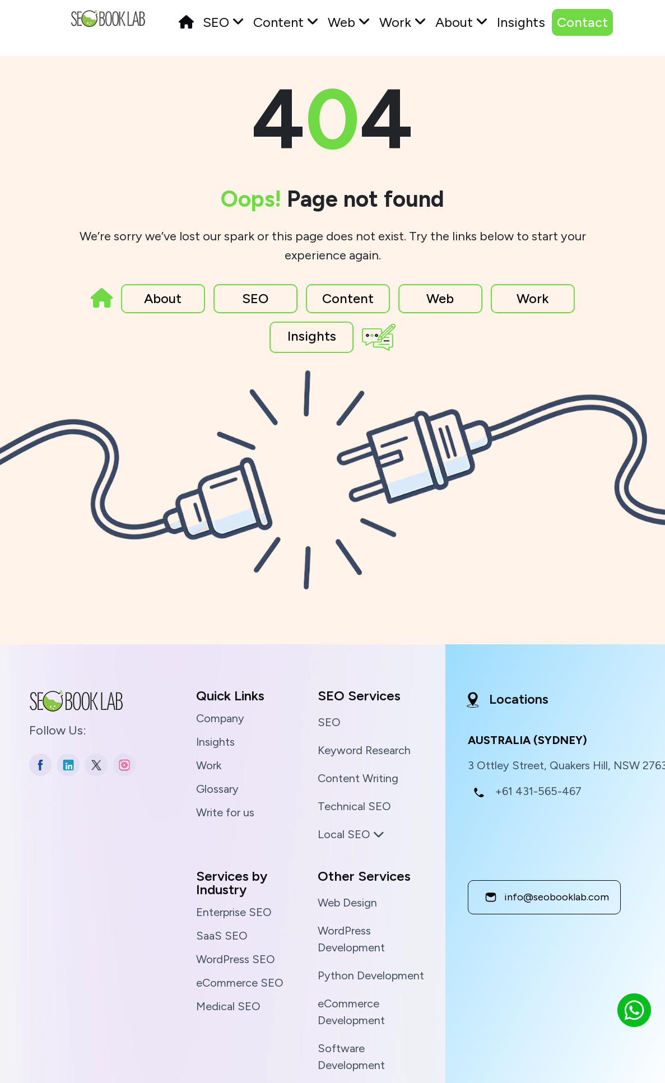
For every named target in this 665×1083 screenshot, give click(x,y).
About (461, 22)
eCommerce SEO (239, 982)
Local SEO (351, 834)
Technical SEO (354, 806)
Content (286, 22)
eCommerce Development (351, 1012)
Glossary (217, 788)
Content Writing (358, 778)
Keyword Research (364, 750)
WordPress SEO (235, 959)
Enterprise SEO (234, 912)
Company (220, 718)
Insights (521, 22)
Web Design (347, 902)
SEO (223, 22)
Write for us (225, 812)
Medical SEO (228, 1006)
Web (349, 22)
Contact (582, 22)
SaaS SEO (222, 935)
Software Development (351, 1057)
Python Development (371, 975)
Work (402, 22)
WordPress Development (351, 939)
